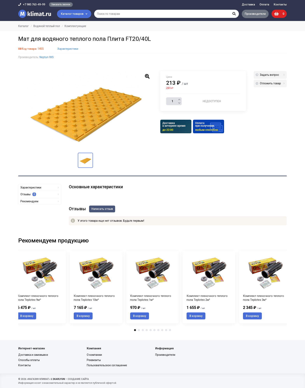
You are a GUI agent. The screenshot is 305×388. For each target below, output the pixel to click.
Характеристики (67, 48)
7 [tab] (158, 331)
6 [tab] (154, 331)
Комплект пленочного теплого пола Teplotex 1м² (150, 299)
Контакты (280, 4)
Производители (254, 13)
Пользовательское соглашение (107, 365)
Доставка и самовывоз (33, 354)
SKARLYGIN (59, 379)
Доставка (248, 4)
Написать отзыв (102, 208)
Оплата (264, 4)
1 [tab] (135, 331)
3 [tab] (143, 331)
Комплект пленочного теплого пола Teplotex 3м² (263, 299)
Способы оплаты (29, 360)
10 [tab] (170, 331)
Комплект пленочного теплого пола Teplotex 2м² (207, 299)
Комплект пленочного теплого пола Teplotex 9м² (37, 299)
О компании (94, 354)
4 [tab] (147, 331)
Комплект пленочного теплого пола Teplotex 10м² (94, 299)
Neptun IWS (46, 57)
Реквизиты (94, 360)
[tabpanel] (152, 287)
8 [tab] (162, 331)
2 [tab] (139, 331)
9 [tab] (166, 331)
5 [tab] (151, 331)
